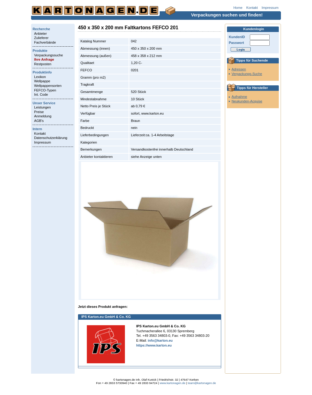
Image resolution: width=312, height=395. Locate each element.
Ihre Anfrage (44, 59)
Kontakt (252, 7)
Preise (39, 112)
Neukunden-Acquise (247, 101)
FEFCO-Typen (45, 90)
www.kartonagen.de (172, 383)
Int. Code (41, 94)
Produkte (40, 50)
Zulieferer (41, 38)
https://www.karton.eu (154, 345)
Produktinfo (42, 72)
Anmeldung (42, 116)
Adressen (239, 69)
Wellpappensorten (48, 85)
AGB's (39, 121)
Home (238, 7)
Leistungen (42, 107)
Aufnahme (239, 96)
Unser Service (44, 103)
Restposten (42, 64)
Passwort (236, 42)
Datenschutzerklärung (50, 138)
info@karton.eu (160, 340)
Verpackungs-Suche (247, 74)
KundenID (237, 37)
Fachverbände (45, 42)
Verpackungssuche (48, 55)
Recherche (41, 29)
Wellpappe (42, 81)
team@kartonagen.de (202, 383)
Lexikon (40, 77)
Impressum (270, 7)
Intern (37, 129)
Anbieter (40, 33)
